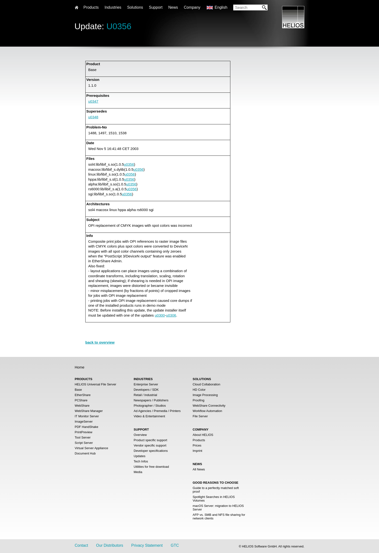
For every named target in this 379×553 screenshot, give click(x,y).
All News (199, 469)
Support (155, 7)
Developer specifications (151, 451)
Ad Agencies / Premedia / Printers (157, 411)
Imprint (197, 451)
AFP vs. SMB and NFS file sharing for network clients (219, 516)
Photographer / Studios (150, 405)
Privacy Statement (147, 545)
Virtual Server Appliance (91, 448)
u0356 (129, 164)
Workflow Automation (207, 411)
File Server (200, 416)
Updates (139, 456)
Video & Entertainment (149, 416)
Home (79, 367)
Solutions (135, 7)
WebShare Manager (89, 411)
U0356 (118, 26)
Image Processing (205, 395)
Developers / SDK (146, 389)
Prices (197, 445)
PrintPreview (83, 432)
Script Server (84, 443)
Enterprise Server (146, 384)
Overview (140, 435)
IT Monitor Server (87, 416)
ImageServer (84, 421)
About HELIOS (203, 435)
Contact (81, 545)
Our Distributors (109, 545)
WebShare (82, 405)
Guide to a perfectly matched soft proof (216, 489)
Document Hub (85, 453)
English (221, 7)
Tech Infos (141, 461)
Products (199, 440)
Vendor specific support (150, 445)
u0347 (93, 101)
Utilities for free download (151, 466)
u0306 (171, 315)
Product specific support (150, 440)
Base (78, 389)
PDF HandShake (86, 427)
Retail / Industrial (145, 395)
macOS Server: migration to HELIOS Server (218, 507)
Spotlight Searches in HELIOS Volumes (214, 498)
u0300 (160, 315)
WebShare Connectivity (209, 405)
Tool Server (83, 437)
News (173, 7)
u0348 (93, 117)
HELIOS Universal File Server (95, 384)
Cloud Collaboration (206, 384)
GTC (175, 545)
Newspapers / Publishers (151, 400)
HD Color (199, 389)
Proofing (198, 400)
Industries (112, 7)
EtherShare (83, 395)
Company (192, 7)
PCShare (81, 400)
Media (138, 472)
